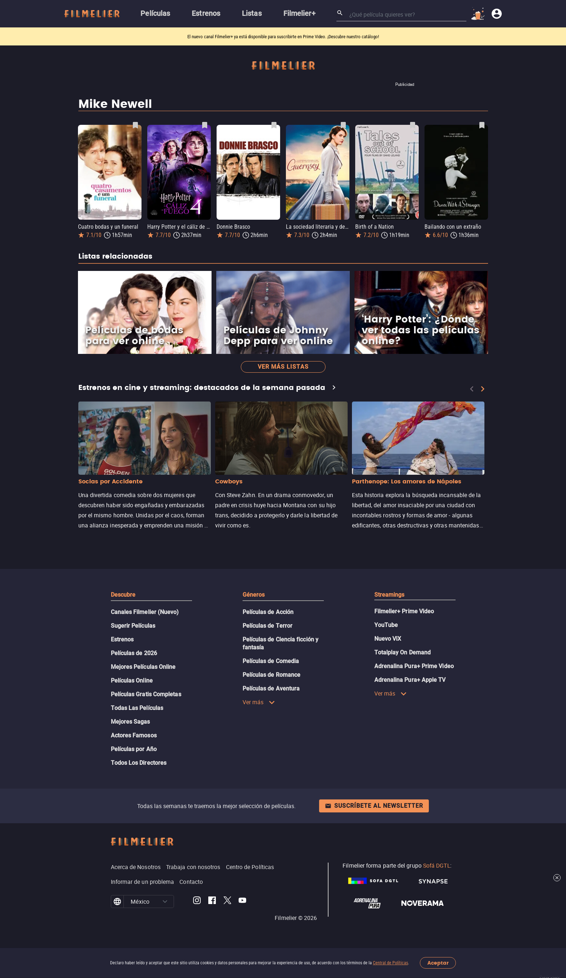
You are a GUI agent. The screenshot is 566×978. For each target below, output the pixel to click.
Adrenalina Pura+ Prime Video (414, 666)
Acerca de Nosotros (136, 867)
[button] (165, 901)
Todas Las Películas (137, 708)
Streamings (389, 594)
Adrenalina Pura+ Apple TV (410, 679)
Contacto (191, 882)
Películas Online (132, 680)
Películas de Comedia (271, 661)
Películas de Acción (268, 612)
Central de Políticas (390, 962)
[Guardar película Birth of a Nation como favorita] (412, 125)
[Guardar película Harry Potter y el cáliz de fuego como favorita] (204, 125)
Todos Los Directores (139, 762)
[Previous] (471, 388)
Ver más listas (283, 366)
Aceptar (438, 963)
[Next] (482, 388)
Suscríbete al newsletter (374, 805)
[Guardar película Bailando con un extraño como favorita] (482, 125)
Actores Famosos (134, 735)
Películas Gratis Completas (146, 694)
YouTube (386, 625)
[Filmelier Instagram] (197, 901)
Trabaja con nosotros (193, 867)
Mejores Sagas (130, 721)
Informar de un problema (142, 882)
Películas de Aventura (271, 688)
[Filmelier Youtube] (242, 901)
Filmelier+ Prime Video (404, 611)
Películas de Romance (272, 674)
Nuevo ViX (387, 638)
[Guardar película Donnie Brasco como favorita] (274, 125)
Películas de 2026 (134, 653)
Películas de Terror (268, 625)
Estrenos (122, 639)
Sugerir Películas (133, 625)
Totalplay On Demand (402, 652)
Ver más (259, 702)
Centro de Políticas (250, 867)
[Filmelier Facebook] (212, 901)
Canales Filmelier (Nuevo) (145, 612)
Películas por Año (134, 749)
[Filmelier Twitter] (227, 901)
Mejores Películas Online (143, 666)
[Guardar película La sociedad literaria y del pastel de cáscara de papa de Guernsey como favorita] (343, 125)
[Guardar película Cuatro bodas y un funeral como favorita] (135, 125)
